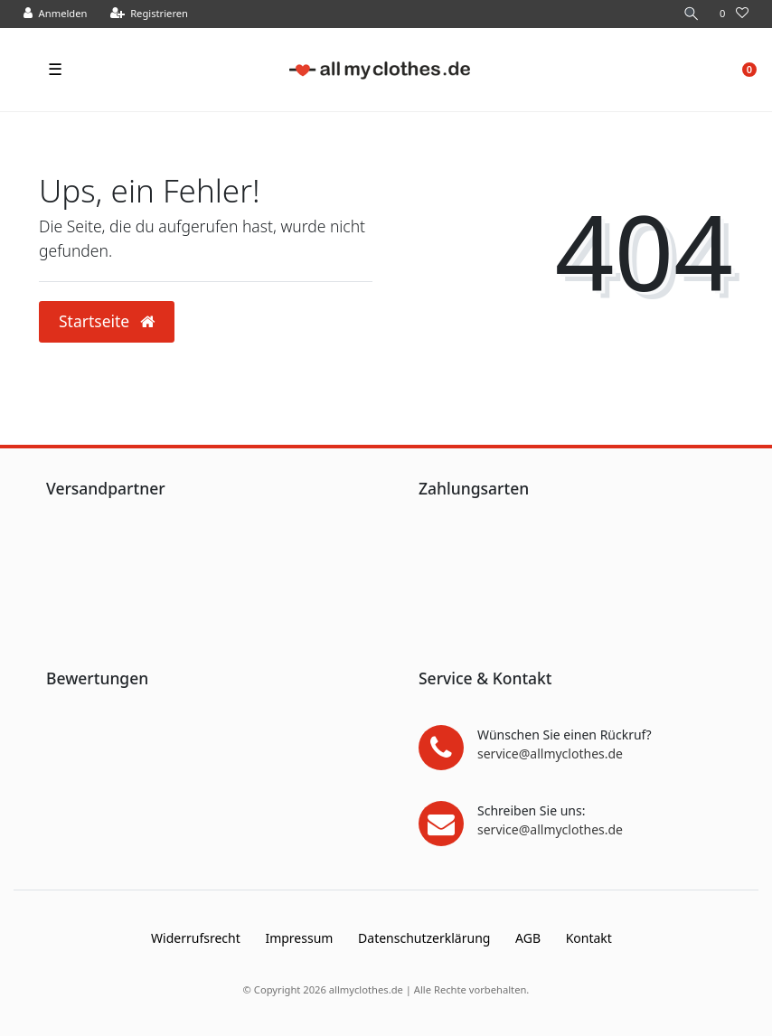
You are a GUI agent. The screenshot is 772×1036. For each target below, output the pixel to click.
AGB (528, 938)
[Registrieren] (149, 14)
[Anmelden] (56, 14)
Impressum (299, 938)
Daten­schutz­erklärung (424, 938)
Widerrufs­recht (195, 938)
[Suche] (691, 14)
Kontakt (589, 938)
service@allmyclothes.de (550, 753)
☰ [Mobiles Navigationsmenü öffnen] (55, 69)
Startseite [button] (107, 321)
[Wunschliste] (734, 14)
